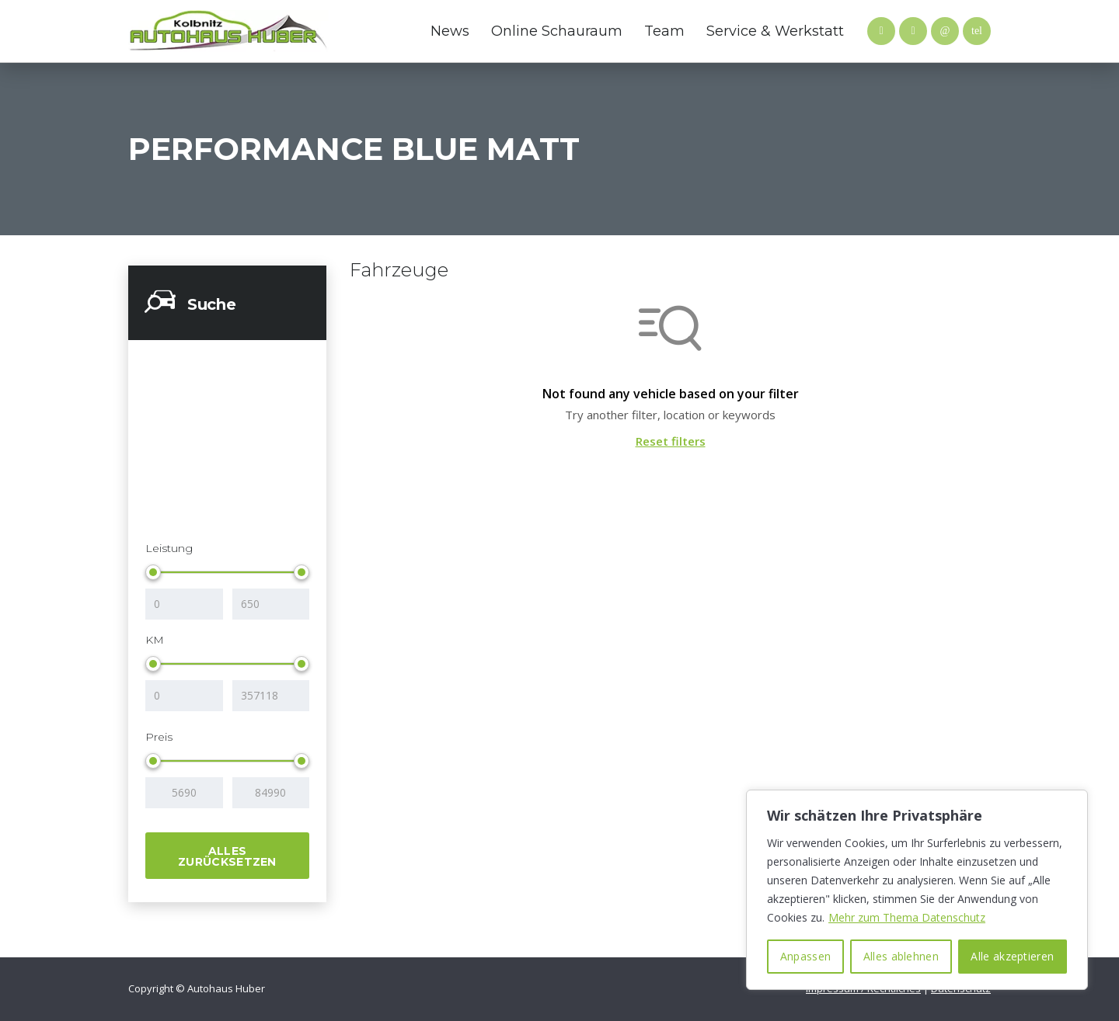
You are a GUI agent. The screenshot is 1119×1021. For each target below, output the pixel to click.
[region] (917, 890)
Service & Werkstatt (775, 31)
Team (664, 31)
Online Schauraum (556, 31)
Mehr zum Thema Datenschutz (906, 917)
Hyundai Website (385, 31)
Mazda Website (354, 31)
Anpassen (805, 956)
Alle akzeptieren (1012, 956)
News (450, 31)
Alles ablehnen (901, 956)
